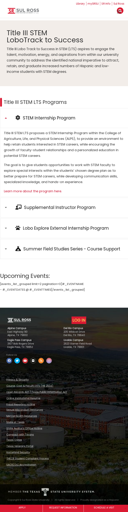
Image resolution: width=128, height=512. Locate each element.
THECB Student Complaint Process (27, 458)
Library (79, 4)
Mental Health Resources (21, 416)
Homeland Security (18, 452)
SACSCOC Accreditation (21, 464)
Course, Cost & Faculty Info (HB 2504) (29, 386)
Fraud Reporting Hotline (20, 404)
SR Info (105, 4)
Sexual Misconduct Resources (24, 410)
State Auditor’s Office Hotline (24, 428)
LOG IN (78, 320)
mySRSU (92, 4)
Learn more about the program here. (33, 191)
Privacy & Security (17, 379)
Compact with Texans (20, 434)
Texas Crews (14, 440)
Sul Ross (118, 4)
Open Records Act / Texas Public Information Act (36, 392)
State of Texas (15, 422)
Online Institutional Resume (23, 398)
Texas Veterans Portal (19, 446)
